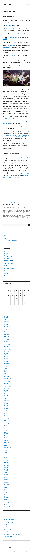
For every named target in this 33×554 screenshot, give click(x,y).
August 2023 (6, 351)
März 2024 (6, 341)
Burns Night (22, 208)
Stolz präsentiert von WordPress (24, 551)
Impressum (5, 544)
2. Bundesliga (6, 208)
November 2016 (7, 464)
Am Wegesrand (7, 253)
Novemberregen (7, 531)
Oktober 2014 (7, 504)
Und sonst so (27, 207)
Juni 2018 (6, 432)
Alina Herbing (12, 208)
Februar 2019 (6, 418)
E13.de (5, 521)
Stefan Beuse (10, 162)
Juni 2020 (6, 391)
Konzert (22, 212)
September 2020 (7, 386)
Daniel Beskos (7, 47)
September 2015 (7, 487)
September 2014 (7, 506)
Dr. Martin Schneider (21, 210)
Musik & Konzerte (21, 207)
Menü (28, 4)
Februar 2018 (6, 439)
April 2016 (6, 475)
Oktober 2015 (7, 486)
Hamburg (20, 211)
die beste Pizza (9, 118)
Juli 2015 (6, 491)
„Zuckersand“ (19, 172)
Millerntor (13, 215)
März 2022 (6, 371)
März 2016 (6, 477)
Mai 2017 (6, 454)
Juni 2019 (6, 412)
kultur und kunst (7, 527)
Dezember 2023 (7, 344)
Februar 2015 (6, 499)
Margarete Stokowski (7, 215)
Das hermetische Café (8, 522)
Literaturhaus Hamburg (25, 131)
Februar (5, 236)
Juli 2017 (6, 450)
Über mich (5, 542)
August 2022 (6, 365)
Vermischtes (8, 17)
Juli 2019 (6, 410)
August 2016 (6, 469)
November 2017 (7, 444)
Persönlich (6, 270)
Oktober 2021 (7, 376)
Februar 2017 (6, 459)
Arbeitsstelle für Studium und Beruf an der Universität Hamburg (16, 135)
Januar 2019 (6, 420)
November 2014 (7, 502)
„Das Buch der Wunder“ (20, 162)
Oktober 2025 (7, 326)
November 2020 (7, 383)
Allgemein (6, 251)
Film (5, 262)
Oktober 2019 (7, 405)
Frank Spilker (19, 136)
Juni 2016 (6, 472)
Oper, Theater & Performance (10, 268)
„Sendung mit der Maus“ (24, 115)
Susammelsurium (9, 4)
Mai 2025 (6, 331)
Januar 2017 (6, 460)
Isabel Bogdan (25, 136)
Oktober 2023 (7, 348)
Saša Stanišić (12, 45)
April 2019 (6, 415)
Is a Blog (5, 526)
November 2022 (7, 361)
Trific (14, 25)
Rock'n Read (10, 216)
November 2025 (7, 324)
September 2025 (7, 328)
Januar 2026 (6, 321)
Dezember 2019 (7, 402)
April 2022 (6, 370)
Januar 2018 (6, 440)
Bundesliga (17, 208)
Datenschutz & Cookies (8, 547)
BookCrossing (7, 258)
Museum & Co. (7, 265)
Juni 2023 (6, 354)
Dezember (6, 242)
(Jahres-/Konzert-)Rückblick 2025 (11, 240)
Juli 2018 (6, 430)
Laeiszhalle (5, 38)
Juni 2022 (6, 368)
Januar (5, 238)
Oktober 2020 (7, 385)
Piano (5, 272)
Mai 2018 (6, 433)
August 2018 (6, 428)
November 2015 (7, 484)
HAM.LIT (7, 152)
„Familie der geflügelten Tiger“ (22, 157)
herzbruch (6, 524)
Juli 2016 (6, 470)
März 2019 (6, 417)
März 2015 (6, 497)
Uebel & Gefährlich (25, 173)
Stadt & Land (6, 275)
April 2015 (6, 496)
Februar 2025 (6, 333)
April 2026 (6, 316)
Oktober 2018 (7, 425)
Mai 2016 (6, 474)
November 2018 (7, 423)
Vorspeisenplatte (7, 529)
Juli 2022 (6, 366)
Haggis (13, 211)
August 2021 (6, 380)
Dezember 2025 (7, 323)
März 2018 (6, 437)
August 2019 (6, 408)
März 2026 (6, 317)
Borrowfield (6, 516)
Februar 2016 (6, 479)
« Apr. (8, 306)
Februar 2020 (6, 398)
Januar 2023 (6, 359)
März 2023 (6, 358)
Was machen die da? (8, 536)
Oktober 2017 (7, 445)
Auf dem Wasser (7, 255)
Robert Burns (5, 216)
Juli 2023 (6, 353)
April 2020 (6, 395)
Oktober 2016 (7, 465)
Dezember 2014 (7, 501)
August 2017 (6, 449)
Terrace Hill (9, 177)
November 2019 (7, 403)
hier (22, 121)
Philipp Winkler (26, 215)
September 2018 (7, 427)
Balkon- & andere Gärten (9, 256)
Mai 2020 (6, 393)
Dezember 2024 (7, 336)
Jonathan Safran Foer (15, 37)
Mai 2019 (6, 413)
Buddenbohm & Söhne (8, 517)
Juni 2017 (6, 452)
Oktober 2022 (7, 363)
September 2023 (7, 349)
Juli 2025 (6, 329)
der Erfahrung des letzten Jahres (15, 202)
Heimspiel (25, 211)
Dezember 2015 (7, 482)
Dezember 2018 (7, 422)
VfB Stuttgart (24, 217)
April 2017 (6, 455)
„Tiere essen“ (14, 42)
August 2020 (6, 388)
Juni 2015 (6, 492)
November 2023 (7, 346)
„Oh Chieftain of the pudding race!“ (10, 28)
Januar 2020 (6, 400)
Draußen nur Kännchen (9, 519)
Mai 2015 (6, 494)
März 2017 (6, 457)
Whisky (28, 217)
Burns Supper (8, 25)
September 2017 (7, 447)
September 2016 (7, 467)
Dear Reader (14, 210)
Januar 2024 (6, 343)
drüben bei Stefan (6, 123)
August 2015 (6, 489)
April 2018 (6, 435)
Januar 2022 (6, 373)
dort (26, 121)
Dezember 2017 (7, 442)
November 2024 (7, 338)
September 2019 (7, 407)
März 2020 (6, 396)
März (5, 235)
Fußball (9, 211)
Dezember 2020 (7, 381)
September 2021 (7, 378)
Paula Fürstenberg (19, 215)
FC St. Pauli (12, 55)
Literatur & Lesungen (14, 207)
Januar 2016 (6, 481)
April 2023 (6, 356)
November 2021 (7, 375)
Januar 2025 (6, 334)
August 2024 (6, 339)
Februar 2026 (6, 319)
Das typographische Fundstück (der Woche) (13, 534)
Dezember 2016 (7, 462)
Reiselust (6, 273)
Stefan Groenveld (7, 532)
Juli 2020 (6, 390)
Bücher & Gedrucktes (8, 260)
